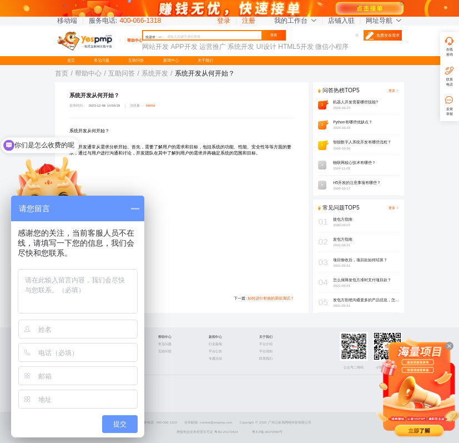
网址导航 (383, 20)
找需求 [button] (153, 37)
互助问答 (136, 60)
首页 (71, 60)
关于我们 (205, 60)
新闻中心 (171, 60)
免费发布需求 (382, 35)
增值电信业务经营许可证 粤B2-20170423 (207, 432)
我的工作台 (295, 20)
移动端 (67, 20)
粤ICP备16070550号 (267, 432)
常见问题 (101, 60)
